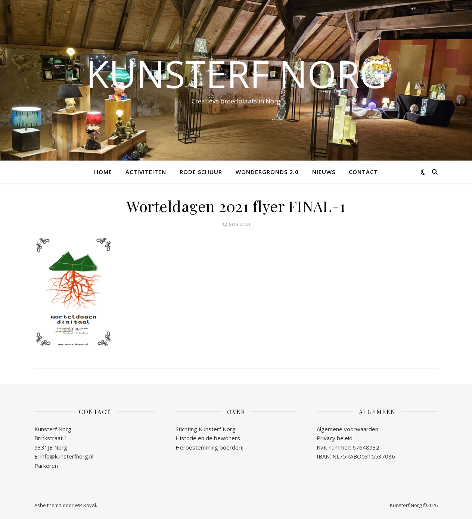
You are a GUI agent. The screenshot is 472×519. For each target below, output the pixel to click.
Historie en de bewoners (208, 438)
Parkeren (46, 465)
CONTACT (363, 171)
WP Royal (85, 505)
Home (103, 171)
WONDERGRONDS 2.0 (267, 171)
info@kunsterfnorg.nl (66, 456)
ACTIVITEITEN (145, 171)
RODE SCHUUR (201, 171)
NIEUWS (323, 171)
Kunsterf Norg (236, 73)
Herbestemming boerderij (209, 447)
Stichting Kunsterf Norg (206, 429)
